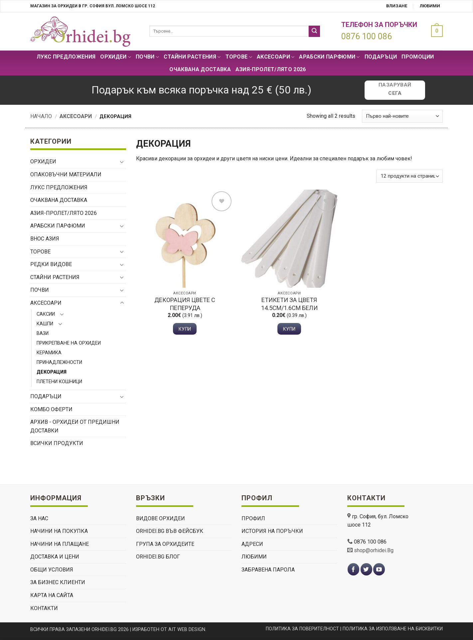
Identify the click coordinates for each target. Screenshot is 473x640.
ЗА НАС (39, 518)
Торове (239, 57)
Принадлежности (59, 362)
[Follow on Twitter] (366, 569)
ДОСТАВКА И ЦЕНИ (54, 557)
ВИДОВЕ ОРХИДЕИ (160, 518)
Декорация (52, 372)
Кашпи (45, 324)
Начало (41, 116)
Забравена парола (268, 569)
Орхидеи (115, 57)
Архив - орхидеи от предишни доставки (74, 426)
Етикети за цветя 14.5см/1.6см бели (289, 303)
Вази (43, 333)
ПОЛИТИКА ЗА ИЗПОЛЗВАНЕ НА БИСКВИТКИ (393, 629)
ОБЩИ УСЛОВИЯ (51, 569)
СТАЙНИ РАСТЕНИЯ (192, 57)
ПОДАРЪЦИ (381, 57)
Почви (147, 57)
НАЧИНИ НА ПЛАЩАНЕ (59, 544)
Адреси (252, 544)
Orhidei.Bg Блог (158, 557)
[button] (435, 31)
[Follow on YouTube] (379, 569)
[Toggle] (122, 162)
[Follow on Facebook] (353, 569)
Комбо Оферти (51, 409)
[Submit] (314, 31)
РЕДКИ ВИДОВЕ (51, 264)
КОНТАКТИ (44, 608)
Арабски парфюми (329, 57)
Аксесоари (275, 57)
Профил (253, 518)
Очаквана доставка (200, 69)
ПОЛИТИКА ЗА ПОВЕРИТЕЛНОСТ (302, 629)
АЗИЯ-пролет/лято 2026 (271, 69)
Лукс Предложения (66, 57)
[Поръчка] (402, 116)
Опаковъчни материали (65, 174)
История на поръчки (272, 531)
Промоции (417, 57)
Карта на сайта (51, 595)
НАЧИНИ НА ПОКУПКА (59, 531)
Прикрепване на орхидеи (69, 343)
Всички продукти (56, 443)
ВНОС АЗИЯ (44, 239)
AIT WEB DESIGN (186, 629)
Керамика (49, 353)
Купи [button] (185, 329)
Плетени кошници (59, 382)
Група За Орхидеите (165, 544)
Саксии (46, 314)
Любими (430, 5)
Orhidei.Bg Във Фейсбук (169, 531)
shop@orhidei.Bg (374, 550)
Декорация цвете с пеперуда (184, 303)
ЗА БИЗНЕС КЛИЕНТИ (57, 582)
